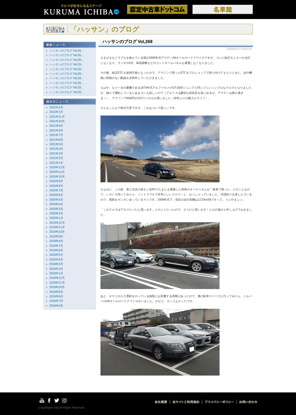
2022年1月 (56, 112)
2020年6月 (56, 195)
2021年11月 (57, 116)
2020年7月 (56, 190)
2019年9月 (56, 236)
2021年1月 (56, 162)
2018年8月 (56, 296)
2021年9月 (56, 125)
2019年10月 (57, 231)
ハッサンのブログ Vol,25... (67, 92)
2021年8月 (56, 130)
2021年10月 (57, 121)
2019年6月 (56, 250)
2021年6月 (56, 139)
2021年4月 (56, 148)
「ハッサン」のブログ (104, 29)
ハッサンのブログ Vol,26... (67, 50)
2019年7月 (56, 245)
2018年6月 (56, 305)
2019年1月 (56, 273)
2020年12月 (57, 167)
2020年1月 (56, 218)
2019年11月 (57, 227)
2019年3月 (56, 264)
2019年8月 (56, 241)
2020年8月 (56, 186)
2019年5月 (56, 254)
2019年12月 (57, 222)
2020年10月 (57, 176)
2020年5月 (56, 199)
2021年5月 (56, 144)
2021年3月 (56, 153)
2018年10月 (57, 287)
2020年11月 (57, 172)
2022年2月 (56, 107)
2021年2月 (56, 158)
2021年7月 (56, 135)
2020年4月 (56, 204)
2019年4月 (56, 259)
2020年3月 (56, 209)
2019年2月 (56, 268)
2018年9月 (56, 292)
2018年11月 (57, 282)
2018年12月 (57, 278)
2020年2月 (56, 213)
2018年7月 (56, 301)
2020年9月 (56, 181)
